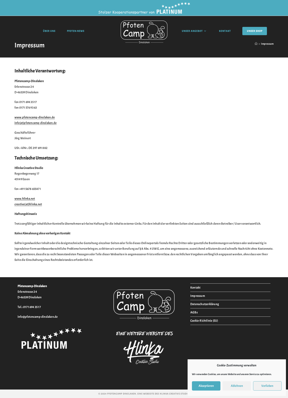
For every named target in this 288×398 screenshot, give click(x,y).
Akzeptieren (206, 386)
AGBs (194, 312)
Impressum (197, 296)
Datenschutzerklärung (204, 304)
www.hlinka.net (24, 199)
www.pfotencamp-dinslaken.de (34, 117)
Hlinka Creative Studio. (175, 393)
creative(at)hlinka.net (28, 204)
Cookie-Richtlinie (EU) (204, 321)
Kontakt (195, 288)
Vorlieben (267, 386)
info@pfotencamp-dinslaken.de (38, 317)
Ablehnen (237, 386)
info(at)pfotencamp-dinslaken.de (35, 123)
